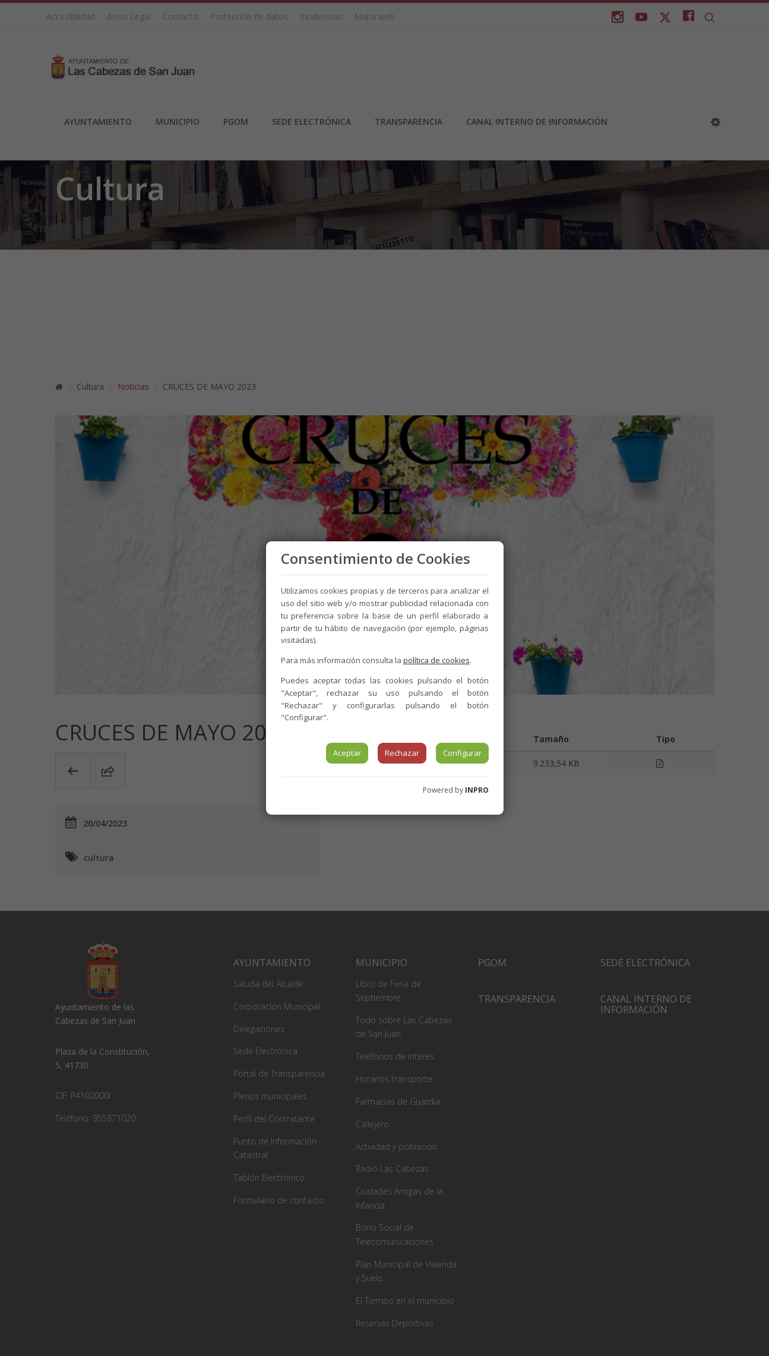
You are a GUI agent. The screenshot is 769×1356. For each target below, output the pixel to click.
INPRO (477, 790)
